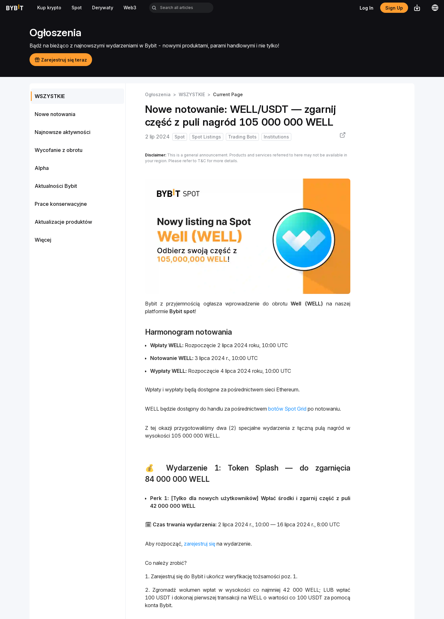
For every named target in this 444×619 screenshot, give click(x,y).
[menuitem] (77, 96)
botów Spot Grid (287, 409)
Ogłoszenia (158, 94)
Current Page (228, 94)
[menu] (77, 168)
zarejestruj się (199, 543)
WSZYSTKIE (192, 94)
